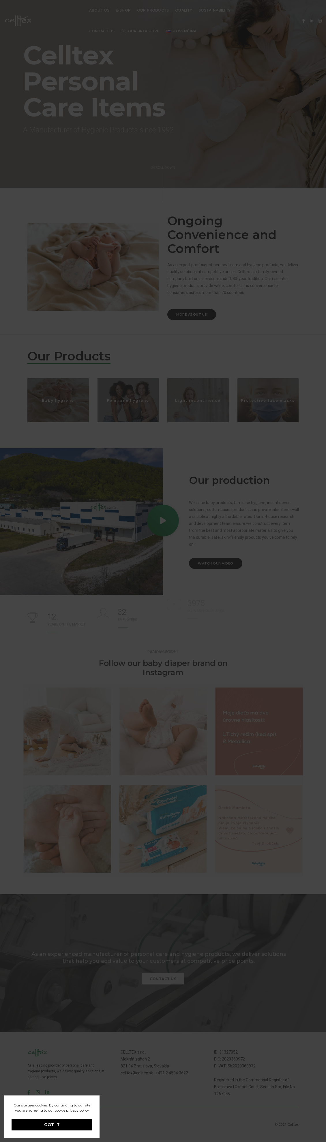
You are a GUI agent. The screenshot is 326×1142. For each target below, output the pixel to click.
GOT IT (52, 1124)
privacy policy (77, 1110)
